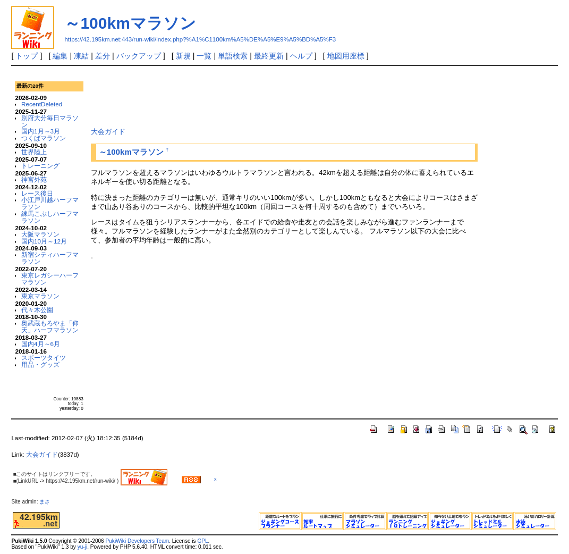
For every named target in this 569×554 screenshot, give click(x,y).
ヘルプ (301, 56)
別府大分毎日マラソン (50, 121)
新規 (183, 56)
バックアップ (138, 56)
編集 (60, 56)
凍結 (81, 56)
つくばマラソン (43, 138)
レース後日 (37, 193)
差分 (102, 56)
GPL (202, 541)
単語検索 (233, 56)
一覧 (204, 56)
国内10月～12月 (44, 241)
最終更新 (269, 56)
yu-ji (82, 547)
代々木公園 (37, 309)
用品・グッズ (40, 364)
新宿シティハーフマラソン (50, 258)
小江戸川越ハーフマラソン (50, 203)
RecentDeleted (41, 103)
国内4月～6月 (40, 343)
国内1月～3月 (40, 131)
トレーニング (40, 165)
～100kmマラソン (130, 23)
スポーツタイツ (43, 357)
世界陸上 (34, 151)
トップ (26, 56)
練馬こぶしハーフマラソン (50, 217)
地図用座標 (345, 56)
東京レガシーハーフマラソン (50, 279)
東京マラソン (40, 295)
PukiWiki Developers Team (137, 541)
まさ (47, 502)
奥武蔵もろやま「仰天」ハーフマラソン (50, 326)
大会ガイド (108, 132)
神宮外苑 (34, 179)
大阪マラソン (40, 234)
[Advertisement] (284, 95)
